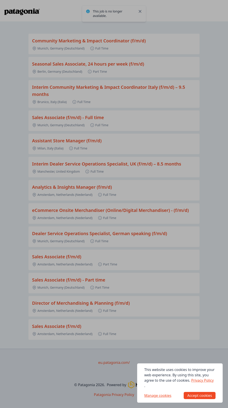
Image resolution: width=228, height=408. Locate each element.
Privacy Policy (202, 380)
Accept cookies (199, 395)
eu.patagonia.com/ (114, 362)
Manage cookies (157, 395)
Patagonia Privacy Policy (114, 394)
